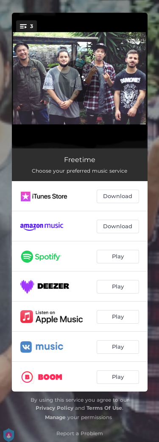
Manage (55, 417)
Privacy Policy (54, 408)
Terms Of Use (104, 408)
